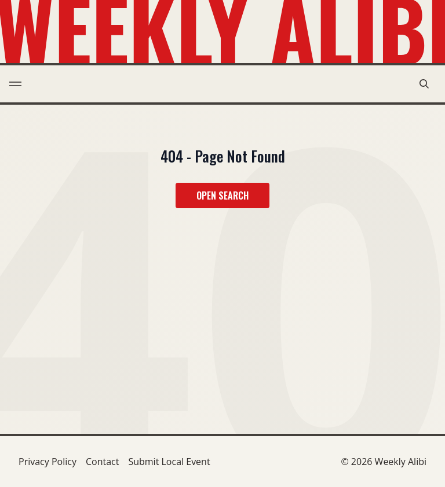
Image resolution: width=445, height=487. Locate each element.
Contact (102, 461)
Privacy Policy (47, 461)
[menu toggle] (15, 84)
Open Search (222, 195)
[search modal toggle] (424, 84)
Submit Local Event (169, 461)
